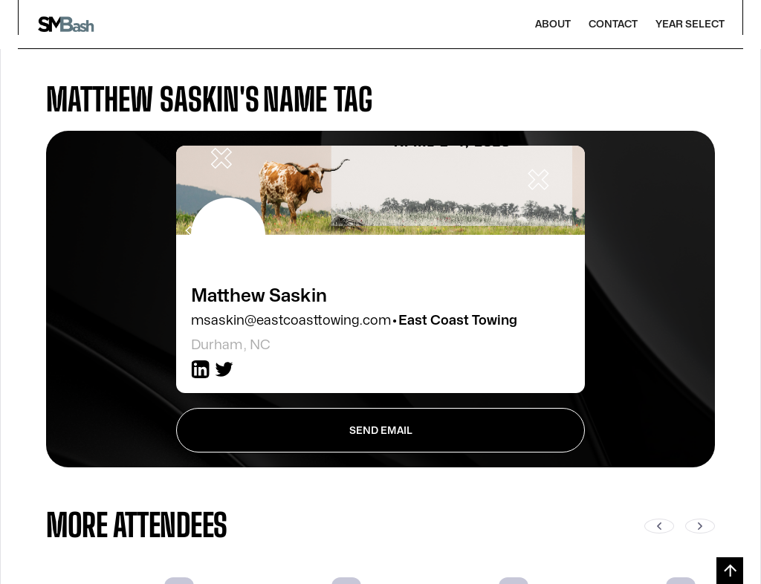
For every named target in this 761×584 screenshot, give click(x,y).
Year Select (690, 24)
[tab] (380, 99)
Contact (613, 24)
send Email (380, 430)
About (553, 24)
